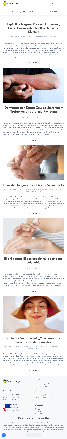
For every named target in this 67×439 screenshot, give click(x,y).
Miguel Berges (23, 36)
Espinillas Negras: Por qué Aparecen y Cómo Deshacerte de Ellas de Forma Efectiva (33, 28)
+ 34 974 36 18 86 (52, 11)
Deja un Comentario (39, 38)
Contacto (31, 12)
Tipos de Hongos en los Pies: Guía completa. (33, 185)
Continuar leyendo (33, 62)
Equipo (19, 12)
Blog (24, 12)
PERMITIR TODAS (34, 435)
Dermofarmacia (25, 38)
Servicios (5, 12)
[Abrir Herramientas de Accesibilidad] (4, 435)
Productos (13, 12)
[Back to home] (11, 3)
